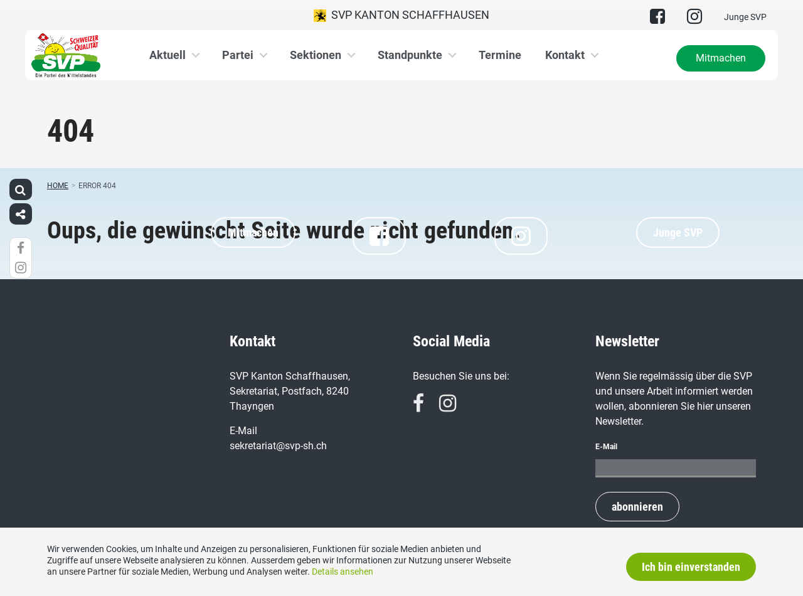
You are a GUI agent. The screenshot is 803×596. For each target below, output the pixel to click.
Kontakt (565, 54)
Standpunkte (410, 54)
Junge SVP (745, 17)
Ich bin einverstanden (691, 566)
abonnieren (637, 506)
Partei (237, 54)
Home (57, 185)
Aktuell (167, 54)
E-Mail (606, 446)
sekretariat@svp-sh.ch (278, 446)
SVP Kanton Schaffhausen (401, 15)
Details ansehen (342, 572)
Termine (500, 54)
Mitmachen (721, 58)
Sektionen (315, 54)
